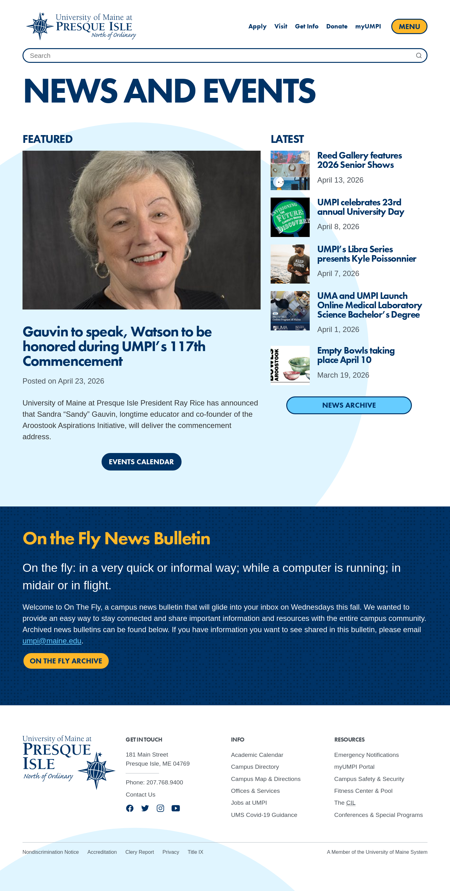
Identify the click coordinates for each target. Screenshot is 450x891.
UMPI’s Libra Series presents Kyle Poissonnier (366, 253)
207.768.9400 (165, 782)
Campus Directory (255, 766)
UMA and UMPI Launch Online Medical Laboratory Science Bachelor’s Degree (369, 305)
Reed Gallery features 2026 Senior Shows (359, 160)
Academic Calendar (257, 754)
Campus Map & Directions (266, 778)
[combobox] (225, 55)
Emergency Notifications (366, 754)
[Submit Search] (419, 55)
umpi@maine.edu (51, 641)
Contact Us (140, 794)
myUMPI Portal (354, 766)
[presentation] (141, 230)
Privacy (170, 852)
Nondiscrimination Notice (50, 852)
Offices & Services (255, 791)
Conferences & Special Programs (378, 814)
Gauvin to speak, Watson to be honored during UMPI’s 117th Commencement (117, 346)
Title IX (195, 852)
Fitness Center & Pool (363, 791)
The (345, 802)
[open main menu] (409, 26)
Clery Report (139, 852)
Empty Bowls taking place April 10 (355, 355)
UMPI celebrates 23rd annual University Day (360, 207)
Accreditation (102, 852)
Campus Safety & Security (369, 778)
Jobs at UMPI (249, 802)
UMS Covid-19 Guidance (264, 814)
